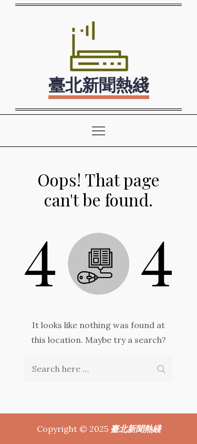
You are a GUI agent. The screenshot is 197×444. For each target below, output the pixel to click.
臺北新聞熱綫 (98, 84)
